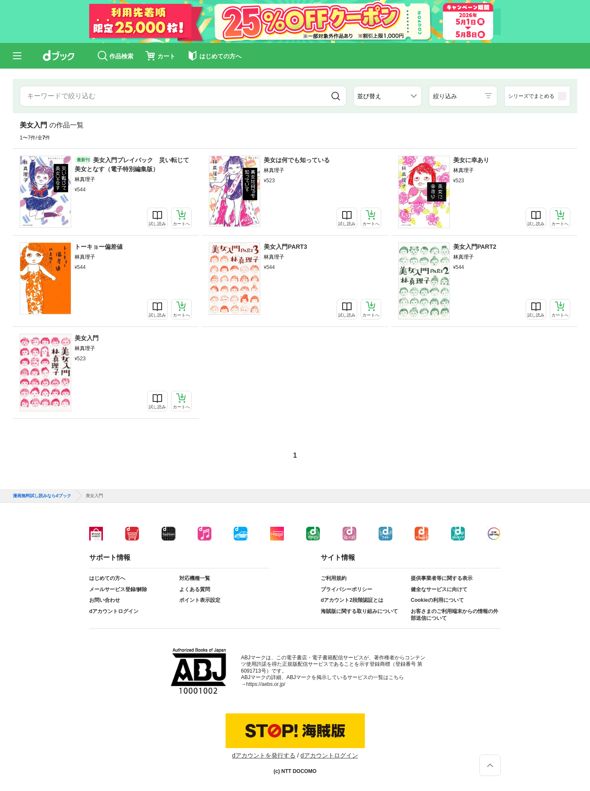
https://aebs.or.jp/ (265, 684)
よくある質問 (194, 589)
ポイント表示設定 (199, 600)
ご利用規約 (333, 578)
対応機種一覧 (194, 578)
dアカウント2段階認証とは (352, 600)
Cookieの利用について (437, 600)
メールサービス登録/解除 (118, 589)
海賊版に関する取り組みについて (359, 611)
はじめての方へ (107, 578)
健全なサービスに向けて (439, 589)
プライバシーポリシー (346, 589)
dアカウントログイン (113, 611)
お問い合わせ (104, 600)
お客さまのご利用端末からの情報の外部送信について (454, 614)
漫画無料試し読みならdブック (42, 496)
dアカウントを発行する (263, 755)
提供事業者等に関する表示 (442, 578)
